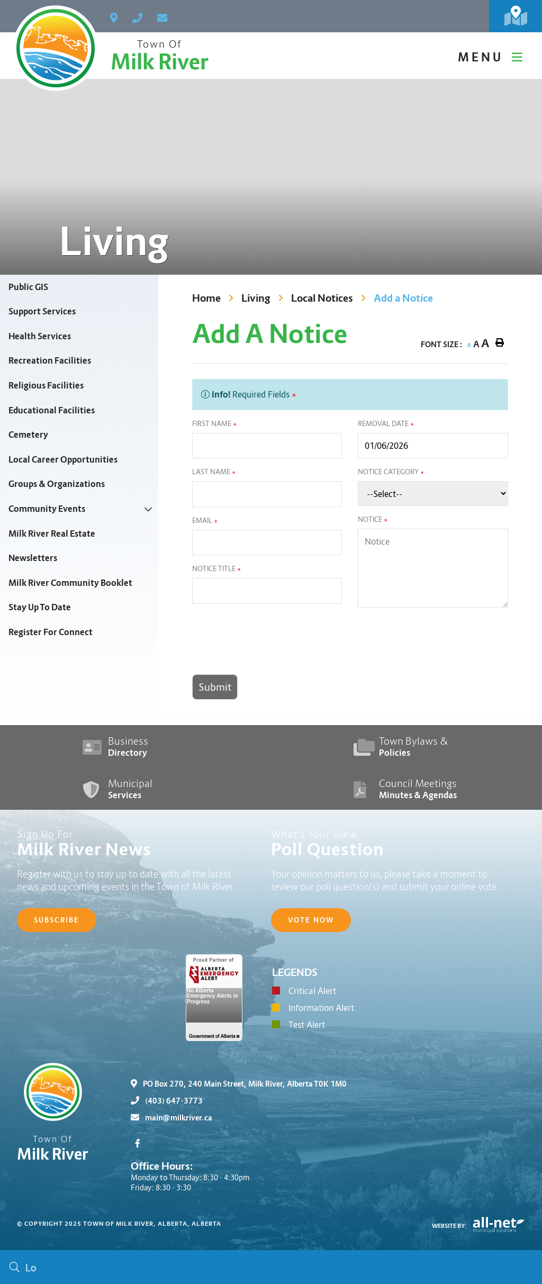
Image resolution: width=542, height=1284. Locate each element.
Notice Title (216, 568)
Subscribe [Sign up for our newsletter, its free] (56, 920)
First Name (214, 423)
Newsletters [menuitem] (32, 558)
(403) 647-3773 (167, 1101)
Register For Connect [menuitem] (50, 632)
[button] (148, 508)
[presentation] (272, 645)
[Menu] (491, 57)
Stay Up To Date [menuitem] (39, 607)
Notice (372, 519)
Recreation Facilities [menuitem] (49, 360)
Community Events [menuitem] (46, 508)
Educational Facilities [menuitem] (51, 410)
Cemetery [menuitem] (28, 434)
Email (205, 520)
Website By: (449, 1225)
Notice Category (391, 471)
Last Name (214, 471)
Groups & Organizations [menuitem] (56, 484)
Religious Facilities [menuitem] (46, 385)
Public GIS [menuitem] (28, 287)
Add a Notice (403, 298)
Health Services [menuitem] (39, 336)
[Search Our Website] (271, 1267)
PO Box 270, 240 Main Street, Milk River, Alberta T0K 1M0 (239, 1084)
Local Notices (322, 298)
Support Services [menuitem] (42, 311)
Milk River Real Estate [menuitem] (51, 533)
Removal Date (386, 423)
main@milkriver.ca (171, 1118)
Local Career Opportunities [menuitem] (63, 459)
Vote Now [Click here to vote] (311, 920)
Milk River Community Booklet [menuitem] (70, 583)
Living (255, 298)
